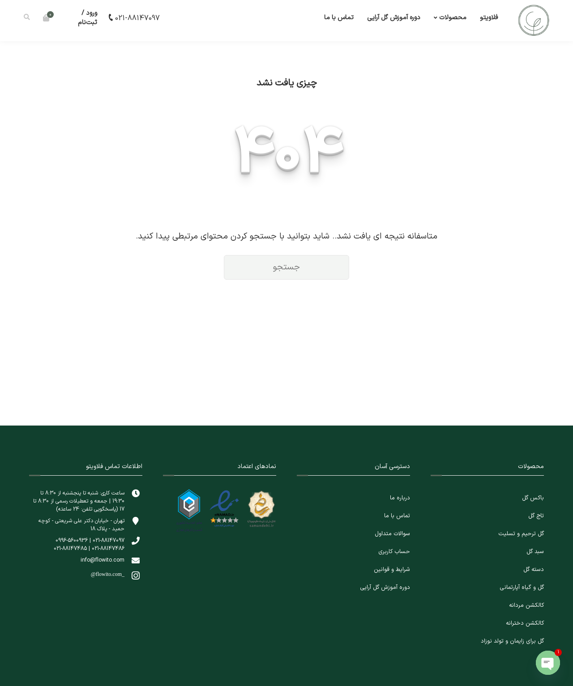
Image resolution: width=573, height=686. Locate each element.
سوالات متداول (392, 533)
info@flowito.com (102, 560)
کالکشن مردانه (526, 605)
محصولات (452, 17)
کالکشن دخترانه (525, 623)
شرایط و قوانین (392, 569)
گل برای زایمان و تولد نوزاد (512, 641)
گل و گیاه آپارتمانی (522, 587)
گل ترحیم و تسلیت (521, 533)
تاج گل (536, 515)
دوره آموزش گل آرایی (393, 17)
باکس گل (533, 498)
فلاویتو (489, 17)
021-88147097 (133, 18)
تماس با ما (339, 17)
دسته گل (533, 569)
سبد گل (535, 551)
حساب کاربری (394, 551)
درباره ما (400, 498)
